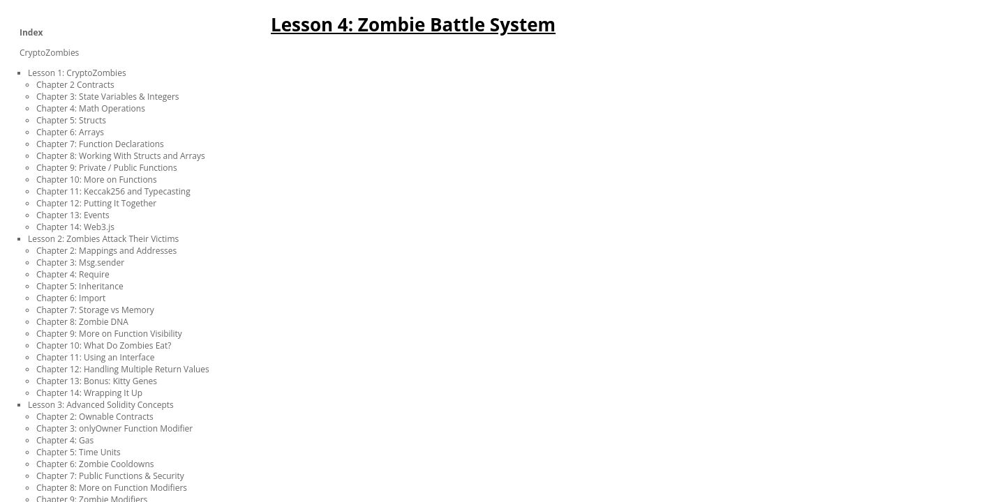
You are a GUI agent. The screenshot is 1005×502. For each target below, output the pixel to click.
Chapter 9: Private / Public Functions (106, 168)
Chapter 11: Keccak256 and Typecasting (113, 191)
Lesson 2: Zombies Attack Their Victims (103, 239)
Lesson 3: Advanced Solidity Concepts (101, 405)
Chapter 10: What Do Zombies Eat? (103, 345)
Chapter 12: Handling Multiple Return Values (122, 369)
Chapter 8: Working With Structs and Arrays (120, 156)
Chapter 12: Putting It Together (96, 203)
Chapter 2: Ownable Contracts (95, 417)
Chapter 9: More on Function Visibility (109, 334)
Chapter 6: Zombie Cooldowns (95, 464)
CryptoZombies (49, 53)
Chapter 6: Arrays (70, 132)
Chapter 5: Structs (71, 120)
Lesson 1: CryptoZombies (77, 73)
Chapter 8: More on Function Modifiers (111, 488)
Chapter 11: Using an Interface (95, 357)
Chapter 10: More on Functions (96, 179)
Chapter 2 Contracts (75, 85)
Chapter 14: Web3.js (75, 227)
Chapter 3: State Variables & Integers (107, 96)
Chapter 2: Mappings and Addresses (106, 251)
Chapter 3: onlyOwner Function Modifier (114, 428)
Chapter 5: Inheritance (80, 286)
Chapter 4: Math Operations (90, 108)
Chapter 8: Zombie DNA (82, 322)
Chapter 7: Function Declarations (100, 144)
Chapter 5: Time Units (78, 452)
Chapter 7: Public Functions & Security (110, 476)
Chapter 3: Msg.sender (80, 262)
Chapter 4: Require (73, 274)
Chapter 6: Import (70, 298)
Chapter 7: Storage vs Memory (95, 310)
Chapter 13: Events (73, 215)
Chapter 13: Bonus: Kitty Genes (96, 381)
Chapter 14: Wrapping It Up (89, 393)
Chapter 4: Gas (65, 440)
